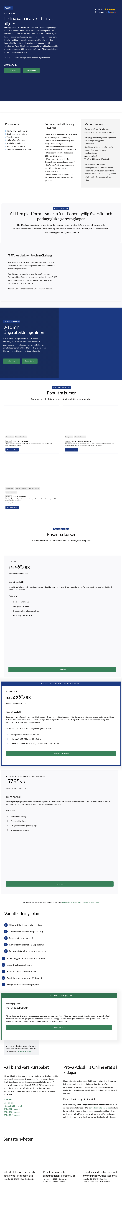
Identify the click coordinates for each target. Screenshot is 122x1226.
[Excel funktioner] (31, 471)
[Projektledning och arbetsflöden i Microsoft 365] (61, 1157)
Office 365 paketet (11, 492)
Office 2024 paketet (33, 488)
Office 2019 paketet (12, 1115)
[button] (105, 11)
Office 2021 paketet (20, 437)
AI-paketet (8, 1100)
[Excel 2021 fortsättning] (90, 419)
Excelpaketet (9, 437)
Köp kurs (12, 71)
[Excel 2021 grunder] (31, 419)
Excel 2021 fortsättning (78, 441)
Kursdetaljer (12, 450)
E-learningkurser (105, 1181)
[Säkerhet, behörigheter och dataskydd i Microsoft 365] (21, 1157)
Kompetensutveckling (50, 1181)
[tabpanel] (61, 272)
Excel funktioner (15, 496)
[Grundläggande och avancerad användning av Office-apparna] (100, 1157)
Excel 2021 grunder (16, 441)
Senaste (31, 1179)
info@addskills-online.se (100, 1108)
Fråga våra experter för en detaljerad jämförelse (80, 902)
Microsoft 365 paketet (13, 1106)
